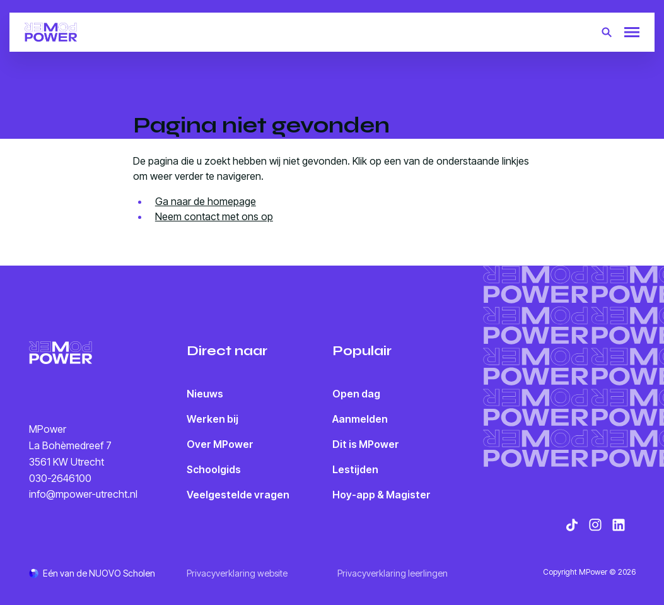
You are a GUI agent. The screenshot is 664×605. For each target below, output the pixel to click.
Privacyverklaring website (237, 573)
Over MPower (220, 444)
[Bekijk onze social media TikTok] (572, 525)
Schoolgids (214, 469)
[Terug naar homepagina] (51, 32)
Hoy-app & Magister (381, 494)
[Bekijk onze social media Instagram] (595, 525)
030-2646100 (60, 478)
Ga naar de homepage (205, 201)
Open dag (356, 393)
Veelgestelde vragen (238, 494)
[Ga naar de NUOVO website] (92, 573)
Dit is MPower (365, 444)
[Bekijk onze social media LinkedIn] (618, 525)
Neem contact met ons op (214, 216)
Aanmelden (360, 419)
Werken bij (212, 419)
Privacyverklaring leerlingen (392, 573)
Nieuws (205, 393)
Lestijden (355, 469)
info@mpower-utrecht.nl (83, 494)
